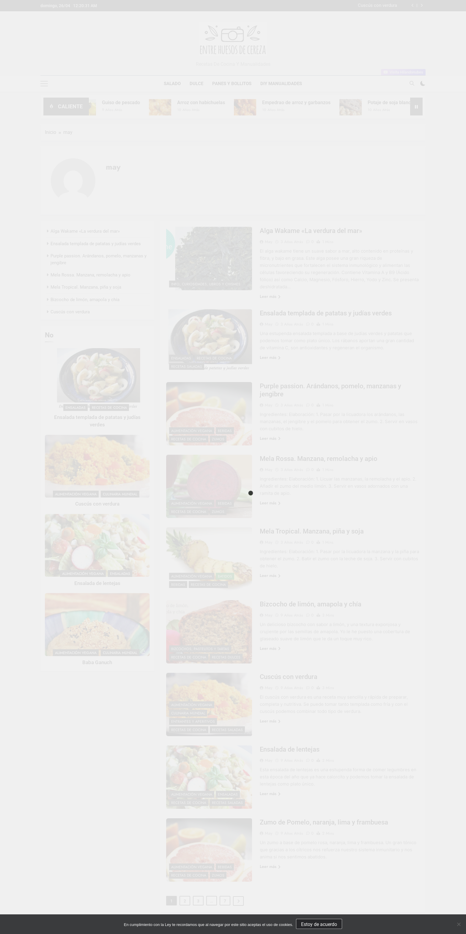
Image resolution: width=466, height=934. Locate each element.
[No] (459, 924)
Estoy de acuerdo (319, 924)
